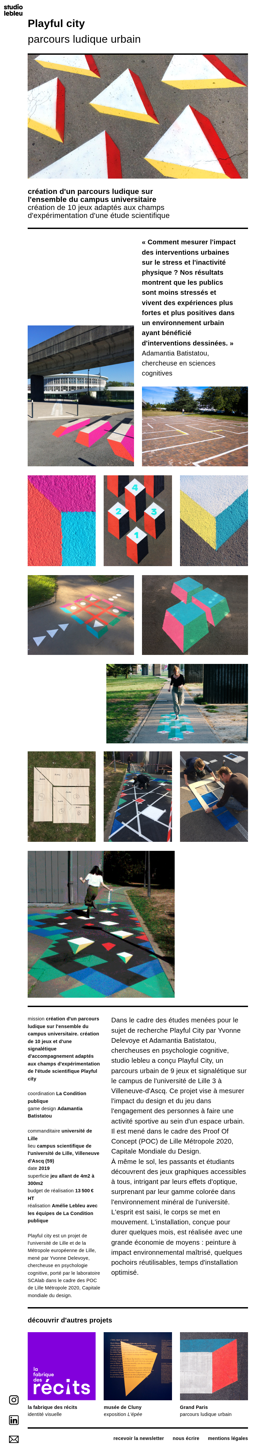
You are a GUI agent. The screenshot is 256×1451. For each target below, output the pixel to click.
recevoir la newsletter (138, 1438)
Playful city (39, 1235)
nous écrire (186, 1438)
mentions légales (228, 1438)
